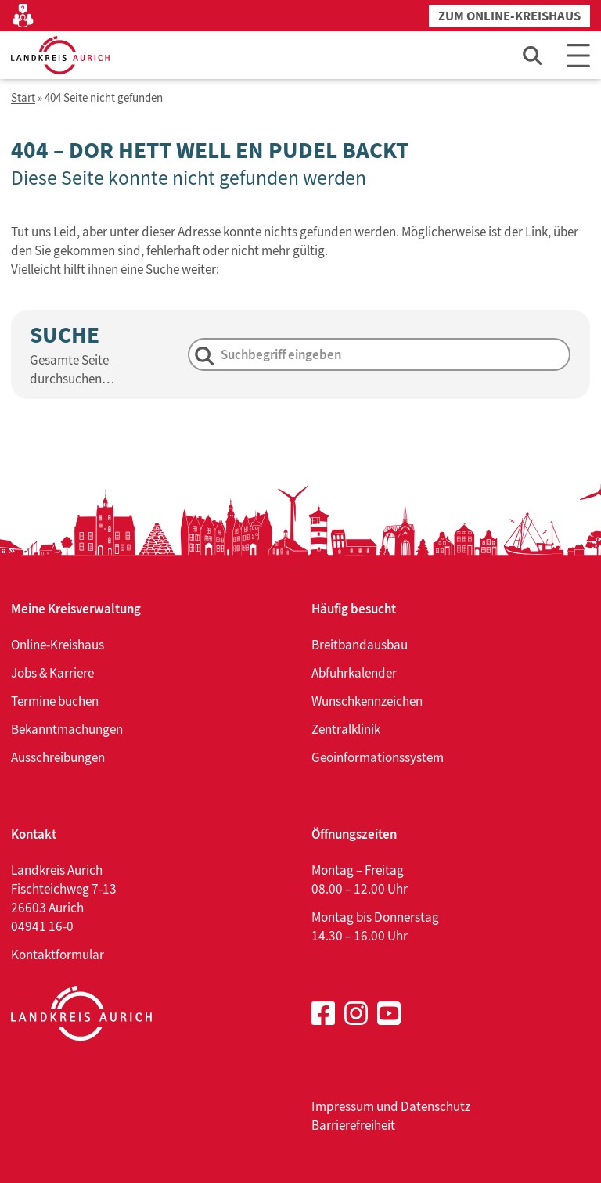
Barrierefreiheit (353, 1125)
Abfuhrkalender (354, 672)
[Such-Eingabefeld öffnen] (533, 55)
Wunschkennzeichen (367, 701)
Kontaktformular (57, 954)
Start (23, 98)
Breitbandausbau (359, 644)
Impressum (342, 1106)
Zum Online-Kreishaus (509, 16)
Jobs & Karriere (52, 672)
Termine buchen (55, 701)
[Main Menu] (578, 55)
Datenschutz (435, 1106)
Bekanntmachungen (67, 729)
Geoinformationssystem (377, 757)
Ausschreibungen (58, 757)
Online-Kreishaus (57, 644)
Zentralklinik (345, 729)
